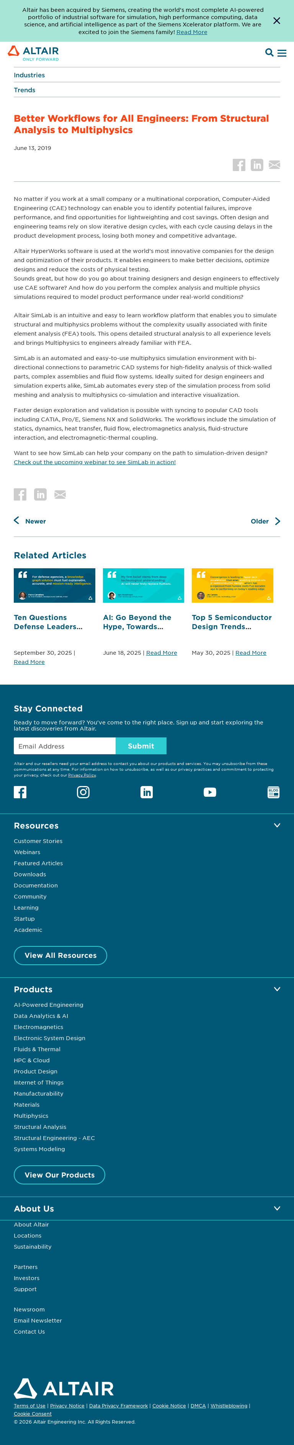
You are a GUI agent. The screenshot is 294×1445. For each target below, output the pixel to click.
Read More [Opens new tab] (191, 31)
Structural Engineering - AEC (54, 1137)
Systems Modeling (39, 1148)
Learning (26, 907)
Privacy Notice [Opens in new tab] (67, 1406)
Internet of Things (39, 1082)
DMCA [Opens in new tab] (198, 1406)
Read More (29, 661)
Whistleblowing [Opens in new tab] (229, 1406)
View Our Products (59, 1175)
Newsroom (29, 1309)
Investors (26, 1277)
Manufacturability (39, 1093)
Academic (28, 929)
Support (25, 1288)
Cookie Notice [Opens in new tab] (169, 1406)
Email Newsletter (38, 1320)
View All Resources (60, 955)
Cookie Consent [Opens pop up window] (33, 1414)
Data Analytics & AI (41, 1015)
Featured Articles (38, 862)
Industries (29, 74)
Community (30, 896)
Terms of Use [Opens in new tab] (30, 1406)
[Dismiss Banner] (276, 21)
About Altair (31, 1224)
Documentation (36, 885)
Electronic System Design (49, 1037)
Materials (26, 1104)
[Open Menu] (281, 53)
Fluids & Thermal (37, 1048)
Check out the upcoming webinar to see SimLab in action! (95, 461)
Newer (35, 520)
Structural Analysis (40, 1126)
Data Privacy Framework (118, 1406)
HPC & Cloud (32, 1060)
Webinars (27, 851)
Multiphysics (31, 1115)
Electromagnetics (38, 1026)
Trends (24, 89)
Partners (26, 1266)
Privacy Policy (82, 774)
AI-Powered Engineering (48, 1004)
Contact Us (29, 1331)
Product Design (35, 1071)
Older (260, 520)
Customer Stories (38, 840)
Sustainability (33, 1246)
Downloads (30, 874)
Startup (24, 918)
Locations (27, 1235)
